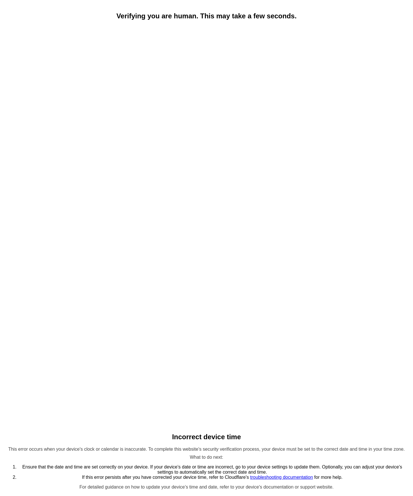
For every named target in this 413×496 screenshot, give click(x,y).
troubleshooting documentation (281, 477)
